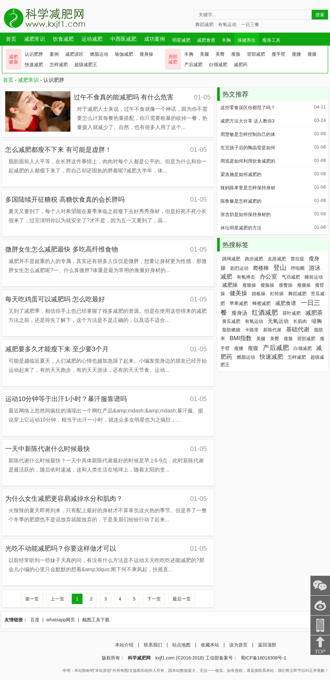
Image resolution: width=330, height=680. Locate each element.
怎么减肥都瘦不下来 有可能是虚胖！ (58, 149)
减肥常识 (34, 39)
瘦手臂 (278, 54)
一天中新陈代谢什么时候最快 (47, 448)
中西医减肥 (123, 39)
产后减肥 (193, 64)
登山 (279, 267)
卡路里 (252, 329)
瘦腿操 (304, 285)
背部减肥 (256, 54)
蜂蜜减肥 (261, 303)
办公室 (268, 276)
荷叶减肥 (291, 313)
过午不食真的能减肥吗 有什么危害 (123, 97)
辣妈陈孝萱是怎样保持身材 (247, 187)
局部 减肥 (172, 59)
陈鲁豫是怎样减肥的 (241, 201)
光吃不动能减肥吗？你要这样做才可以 (60, 548)
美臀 (220, 54)
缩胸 (316, 321)
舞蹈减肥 (204, 24)
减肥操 (230, 285)
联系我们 (153, 644)
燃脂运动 (99, 54)
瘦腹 (312, 54)
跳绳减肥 (231, 258)
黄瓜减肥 (231, 321)
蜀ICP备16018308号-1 (263, 657)
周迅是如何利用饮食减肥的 (247, 161)
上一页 (57, 598)
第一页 (32, 598)
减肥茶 (314, 313)
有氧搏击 (246, 277)
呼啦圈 (298, 268)
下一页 (154, 598)
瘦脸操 (267, 285)
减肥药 (241, 64)
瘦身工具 (271, 40)
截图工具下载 (96, 619)
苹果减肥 (239, 303)
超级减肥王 (85, 64)
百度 (34, 619)
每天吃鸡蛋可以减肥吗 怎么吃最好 (55, 299)
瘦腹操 (249, 285)
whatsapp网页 (60, 619)
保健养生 (246, 40)
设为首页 (238, 644)
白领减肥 (218, 64)
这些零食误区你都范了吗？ (247, 107)
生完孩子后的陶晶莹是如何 (247, 147)
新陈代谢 (272, 329)
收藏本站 (210, 644)
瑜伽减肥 (124, 54)
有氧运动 (227, 24)
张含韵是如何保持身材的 (245, 214)
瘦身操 (146, 54)
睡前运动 (314, 277)
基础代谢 (297, 329)
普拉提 (297, 258)
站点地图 (181, 644)
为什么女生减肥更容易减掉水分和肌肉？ (64, 498)
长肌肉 (300, 321)
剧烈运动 (239, 268)
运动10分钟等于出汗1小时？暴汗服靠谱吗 (66, 398)
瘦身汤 (239, 313)
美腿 (204, 54)
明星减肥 (181, 40)
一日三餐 (250, 24)
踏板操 (258, 293)
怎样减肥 (59, 64)
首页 (11, 39)
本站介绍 (124, 644)
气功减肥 (291, 277)
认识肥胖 (34, 54)
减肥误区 (74, 54)
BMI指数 (241, 338)
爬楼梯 (261, 268)
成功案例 (154, 39)
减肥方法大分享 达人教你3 (247, 120)
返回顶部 (267, 644)
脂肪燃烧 (231, 329)
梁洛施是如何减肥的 (241, 174)
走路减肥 (277, 258)
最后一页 (181, 598)
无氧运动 (278, 321)
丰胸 (226, 40)
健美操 (238, 293)
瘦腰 (296, 54)
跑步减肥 (254, 258)
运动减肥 (92, 39)
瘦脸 (235, 54)
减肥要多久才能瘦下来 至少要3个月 (57, 349)
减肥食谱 (206, 40)
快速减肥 (34, 64)
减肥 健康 (13, 59)
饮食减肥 (63, 39)
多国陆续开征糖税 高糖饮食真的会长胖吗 (65, 199)
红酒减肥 (265, 312)
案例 (54, 54)
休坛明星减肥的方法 (241, 227)
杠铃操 (277, 293)
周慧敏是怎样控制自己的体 (247, 134)
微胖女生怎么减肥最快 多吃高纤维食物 (61, 249)
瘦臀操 (285, 285)
